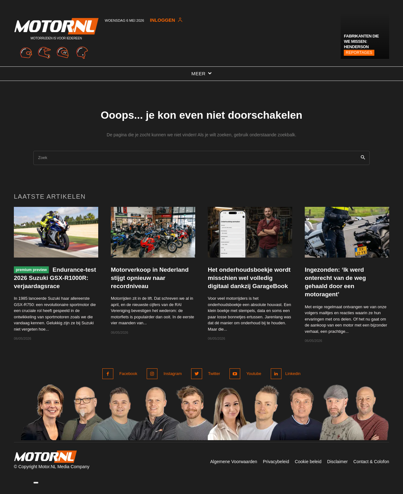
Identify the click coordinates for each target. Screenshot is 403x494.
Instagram (172, 383)
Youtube (251, 383)
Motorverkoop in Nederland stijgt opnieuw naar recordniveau (150, 281)
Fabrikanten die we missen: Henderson (361, 41)
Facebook (128, 383)
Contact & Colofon (371, 471)
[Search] (363, 162)
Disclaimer (337, 471)
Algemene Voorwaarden (233, 471)
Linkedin (292, 383)
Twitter (213, 383)
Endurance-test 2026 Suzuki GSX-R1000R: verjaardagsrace (53, 281)
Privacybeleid (276, 471)
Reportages (359, 52)
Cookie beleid (308, 471)
